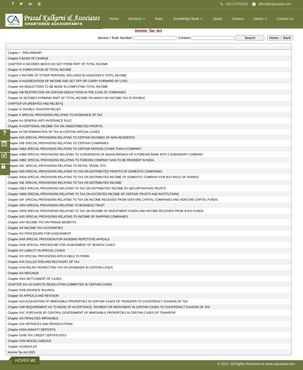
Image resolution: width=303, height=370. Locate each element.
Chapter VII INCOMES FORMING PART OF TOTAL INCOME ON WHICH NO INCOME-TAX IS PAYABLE (76, 98)
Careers (238, 19)
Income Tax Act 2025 (21, 352)
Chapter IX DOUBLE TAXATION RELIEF (34, 109)
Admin (260, 19)
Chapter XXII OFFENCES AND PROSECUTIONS (40, 324)
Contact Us (285, 19)
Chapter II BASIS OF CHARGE (28, 58)
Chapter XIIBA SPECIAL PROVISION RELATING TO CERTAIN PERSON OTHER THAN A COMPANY (74, 149)
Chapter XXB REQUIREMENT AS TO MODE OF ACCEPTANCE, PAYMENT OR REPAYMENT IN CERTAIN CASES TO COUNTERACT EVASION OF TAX (109, 307)
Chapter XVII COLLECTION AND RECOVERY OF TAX (43, 262)
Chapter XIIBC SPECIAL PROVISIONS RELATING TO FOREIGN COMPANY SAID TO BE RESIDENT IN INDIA (81, 160)
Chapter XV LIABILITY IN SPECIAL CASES (36, 250)
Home (114, 19)
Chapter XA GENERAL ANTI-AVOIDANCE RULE (40, 120)
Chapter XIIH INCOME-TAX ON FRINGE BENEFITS (42, 222)
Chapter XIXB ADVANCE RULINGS (31, 290)
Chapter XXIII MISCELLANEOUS (29, 341)
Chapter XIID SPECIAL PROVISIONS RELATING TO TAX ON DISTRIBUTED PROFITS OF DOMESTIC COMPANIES (85, 171)
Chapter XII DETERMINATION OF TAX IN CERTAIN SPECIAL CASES (54, 132)
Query (217, 19)
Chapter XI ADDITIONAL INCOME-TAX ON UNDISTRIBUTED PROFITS (55, 126)
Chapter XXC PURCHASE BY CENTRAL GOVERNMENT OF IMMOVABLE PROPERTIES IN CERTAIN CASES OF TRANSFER (91, 312)
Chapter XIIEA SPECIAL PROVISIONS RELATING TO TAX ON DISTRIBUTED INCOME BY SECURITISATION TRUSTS (87, 188)
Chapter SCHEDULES (22, 346)
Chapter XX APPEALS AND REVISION (33, 296)
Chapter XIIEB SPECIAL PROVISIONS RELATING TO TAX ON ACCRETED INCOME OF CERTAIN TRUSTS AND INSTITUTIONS (93, 194)
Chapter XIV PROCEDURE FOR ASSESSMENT (39, 233)
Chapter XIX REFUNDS (23, 273)
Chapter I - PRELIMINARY (25, 53)
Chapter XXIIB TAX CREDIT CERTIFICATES (37, 335)
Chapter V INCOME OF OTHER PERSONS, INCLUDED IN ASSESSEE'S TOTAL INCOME (67, 75)
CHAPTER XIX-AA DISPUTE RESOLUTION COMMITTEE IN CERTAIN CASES (60, 284)
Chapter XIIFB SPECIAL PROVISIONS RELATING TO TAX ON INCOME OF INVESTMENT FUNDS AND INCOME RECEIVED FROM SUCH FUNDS (105, 211)
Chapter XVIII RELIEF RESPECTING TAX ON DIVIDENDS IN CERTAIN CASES (60, 267)
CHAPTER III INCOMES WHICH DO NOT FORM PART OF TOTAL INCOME (58, 64)
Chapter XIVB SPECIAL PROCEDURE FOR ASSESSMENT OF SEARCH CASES (61, 245)
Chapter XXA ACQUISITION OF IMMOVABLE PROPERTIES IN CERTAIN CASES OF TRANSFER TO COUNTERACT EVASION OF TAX (98, 301)
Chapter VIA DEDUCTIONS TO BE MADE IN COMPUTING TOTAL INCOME (58, 86)
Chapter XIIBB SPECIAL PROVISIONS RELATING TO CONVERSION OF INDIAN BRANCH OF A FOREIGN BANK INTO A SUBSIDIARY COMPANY (105, 154)
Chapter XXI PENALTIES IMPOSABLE (33, 318)
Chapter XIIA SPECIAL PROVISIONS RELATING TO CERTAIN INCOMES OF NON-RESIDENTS (71, 137)
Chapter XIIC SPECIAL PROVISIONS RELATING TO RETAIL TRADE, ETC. (57, 166)
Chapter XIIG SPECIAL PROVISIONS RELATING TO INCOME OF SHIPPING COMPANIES (68, 216)
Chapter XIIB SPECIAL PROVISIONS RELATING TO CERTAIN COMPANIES (58, 143)
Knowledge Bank (187, 19)
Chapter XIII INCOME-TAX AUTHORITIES (35, 228)
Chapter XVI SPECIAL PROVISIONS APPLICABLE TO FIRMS (48, 256)
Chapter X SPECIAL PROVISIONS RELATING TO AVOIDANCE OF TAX (55, 115)
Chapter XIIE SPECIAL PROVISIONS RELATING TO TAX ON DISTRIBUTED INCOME (64, 183)
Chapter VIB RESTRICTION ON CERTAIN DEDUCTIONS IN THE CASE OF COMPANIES (67, 92)
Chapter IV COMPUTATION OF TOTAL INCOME (39, 69)
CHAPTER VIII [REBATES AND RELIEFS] (35, 103)
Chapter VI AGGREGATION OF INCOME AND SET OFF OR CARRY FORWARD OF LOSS (67, 81)
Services (136, 19)
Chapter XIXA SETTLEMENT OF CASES (34, 279)
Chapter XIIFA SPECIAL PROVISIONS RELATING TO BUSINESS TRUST (56, 205)
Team (159, 19)
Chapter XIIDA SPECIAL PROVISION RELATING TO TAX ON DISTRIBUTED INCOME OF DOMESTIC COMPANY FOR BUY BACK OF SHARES (103, 177)
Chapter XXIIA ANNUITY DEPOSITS (31, 329)
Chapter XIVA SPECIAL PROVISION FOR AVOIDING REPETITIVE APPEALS (58, 239)
